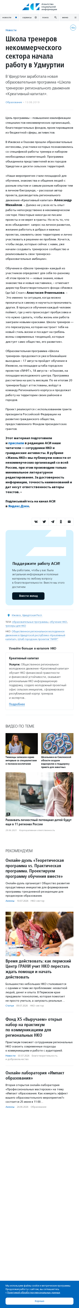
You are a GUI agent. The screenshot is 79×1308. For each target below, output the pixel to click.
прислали (16, 443)
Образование (14, 102)
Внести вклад (28, 596)
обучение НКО (58, 621)
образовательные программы (30, 621)
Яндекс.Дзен (18, 506)
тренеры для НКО (16, 625)
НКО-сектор (37, 900)
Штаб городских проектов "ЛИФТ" (38, 639)
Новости (11, 30)
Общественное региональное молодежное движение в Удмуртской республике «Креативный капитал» (35, 635)
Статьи (10, 1005)
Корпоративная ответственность (37, 830)
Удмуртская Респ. (32, 615)
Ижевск (16, 615)
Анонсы (10, 900)
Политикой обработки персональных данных (33, 1292)
